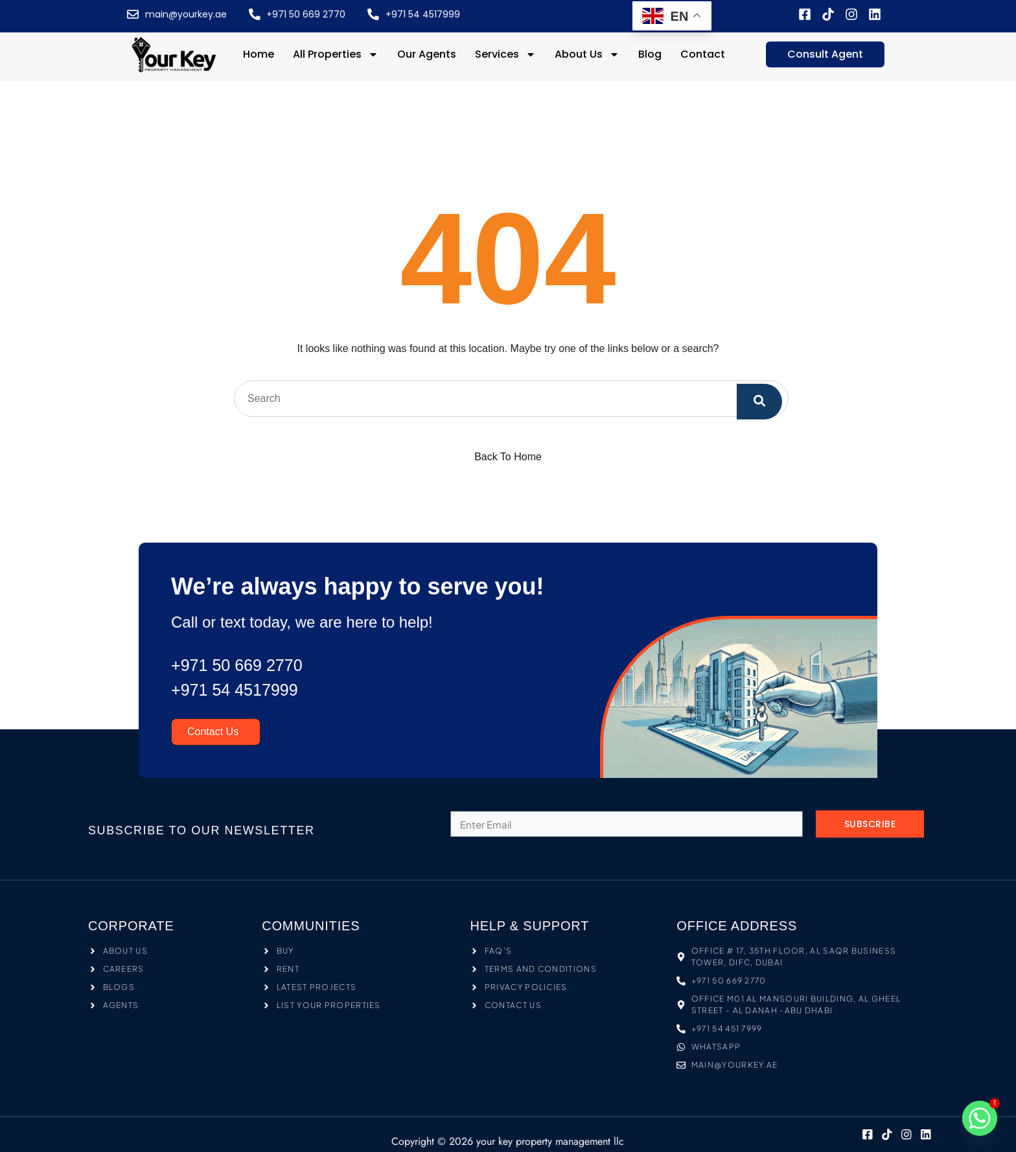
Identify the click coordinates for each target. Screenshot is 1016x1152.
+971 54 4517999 (242, 690)
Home (258, 54)
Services (505, 54)
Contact (702, 54)
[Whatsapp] (979, 1118)
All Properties (335, 54)
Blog (650, 54)
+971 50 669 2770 (244, 665)
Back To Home (508, 456)
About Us (587, 54)
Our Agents (426, 54)
